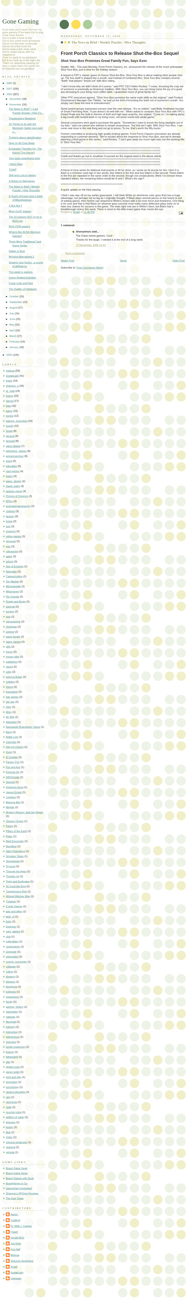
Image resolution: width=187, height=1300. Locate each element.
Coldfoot (15, 1220)
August (13, 307)
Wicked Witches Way (18, 896)
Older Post (179, 260)
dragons (10, 981)
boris (8, 921)
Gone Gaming (20, 21)
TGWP (13, 169)
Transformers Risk (16, 891)
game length (13, 636)
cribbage (11, 966)
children (10, 511)
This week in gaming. (21, 272)
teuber (9, 1127)
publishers (12, 661)
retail (8, 1107)
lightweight (12, 1056)
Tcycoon (10, 866)
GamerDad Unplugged (19, 1188)
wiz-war (10, 701)
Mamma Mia (13, 802)
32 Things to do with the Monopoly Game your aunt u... (26, 128)
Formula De (12, 772)
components (13, 946)
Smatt (9, 431)
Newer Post (67, 260)
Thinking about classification (25, 137)
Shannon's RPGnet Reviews (22, 1193)
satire (9, 556)
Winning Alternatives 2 (21, 256)
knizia (9, 521)
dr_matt (10, 391)
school (9, 561)
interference (12, 1036)
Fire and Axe (13, 767)
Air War (10, 717)
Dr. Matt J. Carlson (21, 1226)
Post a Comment (75, 253)
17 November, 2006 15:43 (91, 245)
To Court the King (16, 886)
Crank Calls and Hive (21, 283)
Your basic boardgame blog (24, 158)
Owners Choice (15, 821)
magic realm (13, 486)
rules (8, 671)
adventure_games (16, 451)
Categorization (14, 576)
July (12, 313)
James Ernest (14, 792)
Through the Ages (16, 871)
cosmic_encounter (16, 961)
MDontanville (13, 586)
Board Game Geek (16, 1168)
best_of (10, 916)
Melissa (15, 1255)
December (15, 98)
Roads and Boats (16, 601)
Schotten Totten (15, 856)
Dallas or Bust (17, 251)
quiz (8, 546)
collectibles (12, 941)
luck (8, 526)
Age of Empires (15, 566)
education (11, 466)
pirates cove (13, 1066)
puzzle (9, 425)
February (14, 341)
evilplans (11, 991)
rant (8, 1097)
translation (12, 691)
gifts (8, 646)
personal (11, 541)
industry (10, 1026)
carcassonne (13, 621)
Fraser (14, 1231)
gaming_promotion (16, 421)
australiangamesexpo (18, 506)
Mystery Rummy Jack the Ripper (24, 812)
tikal (8, 1132)
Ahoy (9, 712)
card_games (13, 931)
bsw (8, 616)
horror (9, 651)
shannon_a (12, 385)
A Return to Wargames (22, 181)
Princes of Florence (17, 496)
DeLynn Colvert (15, 747)
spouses (10, 1122)
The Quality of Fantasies (23, 289)
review (9, 415)
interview (11, 1042)
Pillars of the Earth (16, 831)
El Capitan (12, 757)
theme (9, 686)
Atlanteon (11, 722)
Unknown (16, 1278)
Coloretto (11, 742)
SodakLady (12, 375)
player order (13, 1072)
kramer (10, 1052)
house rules (12, 656)
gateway (10, 1016)
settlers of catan (15, 1117)
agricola (10, 606)
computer (11, 951)
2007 (9, 88)
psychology (12, 1087)
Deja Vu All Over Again (22, 143)
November (15, 104)
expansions (12, 996)
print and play (13, 1077)
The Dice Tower (15, 1198)
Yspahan (11, 901)
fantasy (10, 516)
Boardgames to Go (17, 1183)
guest (9, 461)
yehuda (10, 1152)
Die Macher (12, 581)
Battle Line (12, 737)
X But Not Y (15, 205)
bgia (8, 405)
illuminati (11, 1021)
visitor (9, 1137)
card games (12, 471)
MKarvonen (12, 591)
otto (8, 1062)
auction (10, 611)
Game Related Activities (22, 277)
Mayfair (10, 807)
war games (12, 696)
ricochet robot (14, 1112)
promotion (11, 1082)
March (13, 336)
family (9, 1001)
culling (9, 971)
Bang (9, 732)
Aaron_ (15, 1214)
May (12, 324)
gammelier (12, 1011)
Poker (9, 836)
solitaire (10, 681)
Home (123, 260)
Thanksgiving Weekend (22, 118)
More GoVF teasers (20, 211)
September (16, 302)
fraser (9, 380)
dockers (10, 976)
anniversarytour (15, 456)
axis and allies (14, 911)
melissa (10, 370)
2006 (9, 94)
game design (13, 446)
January (14, 347)
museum (11, 531)
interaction (12, 1032)
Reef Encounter (15, 841)
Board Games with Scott (20, 1178)
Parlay (9, 826)
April (12, 330)
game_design (13, 481)
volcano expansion (16, 1142)
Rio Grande (12, 596)
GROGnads (12, 777)
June (12, 319)
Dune (9, 752)
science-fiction (14, 676)
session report (14, 491)
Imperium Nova (14, 787)
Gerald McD (17, 1237)
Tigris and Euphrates (18, 881)
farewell (10, 441)
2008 (9, 83)
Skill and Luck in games (22, 175)
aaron (9, 411)
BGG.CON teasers (19, 226)
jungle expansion (15, 1046)
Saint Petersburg (15, 851)
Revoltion (11, 846)
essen (9, 476)
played (10, 401)
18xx (8, 706)
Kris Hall (15, 1249)
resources (11, 1102)
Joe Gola (16, 1243)
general (10, 436)
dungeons (11, 986)
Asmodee (11, 571)
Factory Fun (13, 762)
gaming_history (14, 1006)
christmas (11, 626)
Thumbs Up (12, 876)
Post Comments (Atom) (90, 267)
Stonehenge (13, 861)
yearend (10, 1147)
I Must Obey (16, 164)
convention (12, 956)
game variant (13, 641)
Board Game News (17, 1173)
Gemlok (10, 782)
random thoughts (15, 1092)
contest (10, 631)
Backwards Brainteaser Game (23, 727)
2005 (9, 354)
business (11, 926)
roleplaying (12, 551)
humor (9, 395)
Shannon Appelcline (22, 1261)
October (14, 296)
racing (9, 666)
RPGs (9, 501)
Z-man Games (14, 906)
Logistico (11, 797)
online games (13, 536)
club (8, 936)
